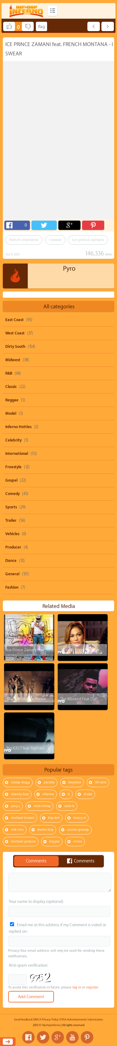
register (92, 987)
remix (77, 841)
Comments (36, 861)
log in (76, 987)
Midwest (12, 360)
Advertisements (77, 1019)
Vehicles (12, 534)
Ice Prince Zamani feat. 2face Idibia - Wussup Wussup (51, 649)
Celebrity (13, 440)
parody (49, 782)
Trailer (11, 520)
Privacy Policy (50, 1019)
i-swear (55, 239)
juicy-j (15, 806)
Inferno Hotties (18, 427)
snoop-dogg (20, 782)
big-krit (54, 818)
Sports (11, 507)
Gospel (11, 480)
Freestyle (13, 467)
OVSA (62, 1019)
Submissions (95, 1019)
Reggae (11, 400)
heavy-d (79, 818)
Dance (11, 560)
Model (10, 413)
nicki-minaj (42, 806)
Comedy (12, 494)
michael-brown (22, 818)
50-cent (100, 782)
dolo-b (69, 806)
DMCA (37, 1019)
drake (88, 794)
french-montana (23, 239)
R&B (8, 373)
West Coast (15, 333)
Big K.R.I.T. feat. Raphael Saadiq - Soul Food (41, 748)
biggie (54, 841)
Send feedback (23, 1019)
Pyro (69, 268)
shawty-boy (20, 794)
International (16, 453)
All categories (59, 307)
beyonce (74, 782)
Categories (52, 11)
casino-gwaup (78, 830)
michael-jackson (23, 841)
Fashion (11, 587)
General (12, 574)
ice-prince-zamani (88, 239)
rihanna (48, 794)
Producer (13, 547)
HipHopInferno (51, 1025)
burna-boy (45, 830)
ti (69, 794)
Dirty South (15, 346)
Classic (11, 387)
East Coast (14, 320)
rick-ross (17, 830)
